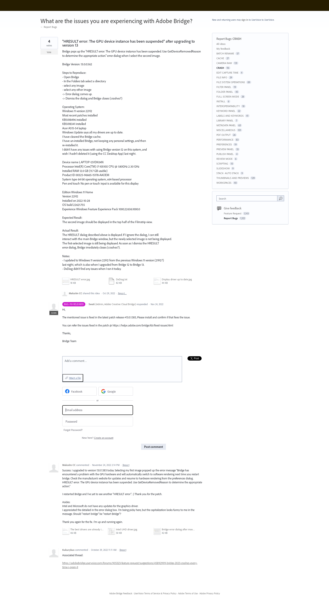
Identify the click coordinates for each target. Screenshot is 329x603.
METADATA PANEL (226, 125)
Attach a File (75, 378)
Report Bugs (223, 39)
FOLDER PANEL (224, 91)
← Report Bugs (48, 27)
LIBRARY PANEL (224, 120)
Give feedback (232, 208)
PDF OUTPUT (223, 134)
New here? (97, 437)
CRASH (237, 39)
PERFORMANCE (224, 139)
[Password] (97, 422)
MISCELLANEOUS (225, 130)
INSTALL (220, 101)
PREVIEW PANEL (225, 149)
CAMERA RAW (224, 63)
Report (126, 465)
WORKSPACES (223, 182)
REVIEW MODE (224, 158)
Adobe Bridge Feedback (120, 593)
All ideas (221, 43)
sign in (244, 19)
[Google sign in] (115, 391)
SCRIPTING (222, 163)
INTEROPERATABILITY (228, 106)
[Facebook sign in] (79, 391)
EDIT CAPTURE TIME (227, 72)
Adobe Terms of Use (188, 593)
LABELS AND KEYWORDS (230, 115)
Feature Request (233, 213)
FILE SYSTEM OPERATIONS (230, 82)
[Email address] (97, 410)
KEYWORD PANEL (225, 111)
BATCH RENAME (225, 53)
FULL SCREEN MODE (227, 96)
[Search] (280, 198)
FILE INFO (221, 77)
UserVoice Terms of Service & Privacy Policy (155, 593)
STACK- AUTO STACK (227, 173)
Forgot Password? (73, 430)
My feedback (223, 48)
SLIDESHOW (223, 168)
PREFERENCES (224, 144)
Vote (49, 52)
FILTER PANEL (223, 87)
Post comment (153, 447)
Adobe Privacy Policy (209, 593)
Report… (122, 293)
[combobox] (248, 198)
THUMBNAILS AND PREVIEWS (232, 178)
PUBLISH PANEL (225, 154)
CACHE (220, 58)
